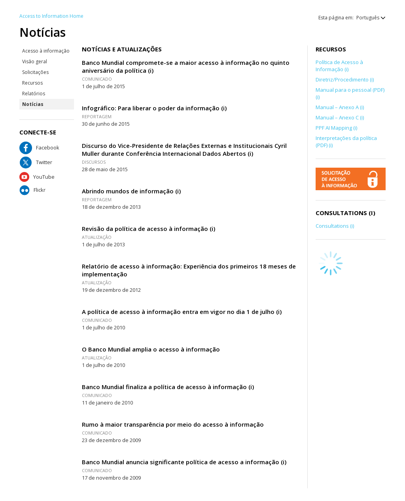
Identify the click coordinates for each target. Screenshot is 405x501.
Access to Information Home (51, 16)
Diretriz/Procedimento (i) (345, 79)
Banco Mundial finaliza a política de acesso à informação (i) (168, 387)
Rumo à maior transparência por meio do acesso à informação (173, 424)
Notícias (33, 104)
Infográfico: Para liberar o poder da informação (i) (154, 108)
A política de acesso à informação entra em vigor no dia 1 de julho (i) (182, 312)
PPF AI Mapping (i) (336, 127)
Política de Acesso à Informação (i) (339, 66)
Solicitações (35, 72)
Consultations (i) (335, 225)
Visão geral (34, 61)
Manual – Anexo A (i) (340, 107)
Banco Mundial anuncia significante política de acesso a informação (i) (184, 462)
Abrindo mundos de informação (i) (131, 191)
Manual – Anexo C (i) (340, 117)
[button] (367, 17)
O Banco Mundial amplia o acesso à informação (151, 349)
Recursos (32, 82)
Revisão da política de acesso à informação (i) (148, 229)
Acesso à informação (46, 50)
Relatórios (33, 93)
